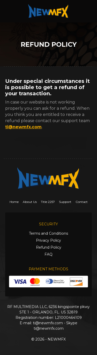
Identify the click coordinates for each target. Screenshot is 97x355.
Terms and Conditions (48, 233)
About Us (30, 202)
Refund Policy (48, 247)
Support (65, 202)
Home (14, 202)
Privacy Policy (48, 240)
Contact (82, 202)
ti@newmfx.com (23, 126)
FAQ (48, 254)
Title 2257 (48, 202)
